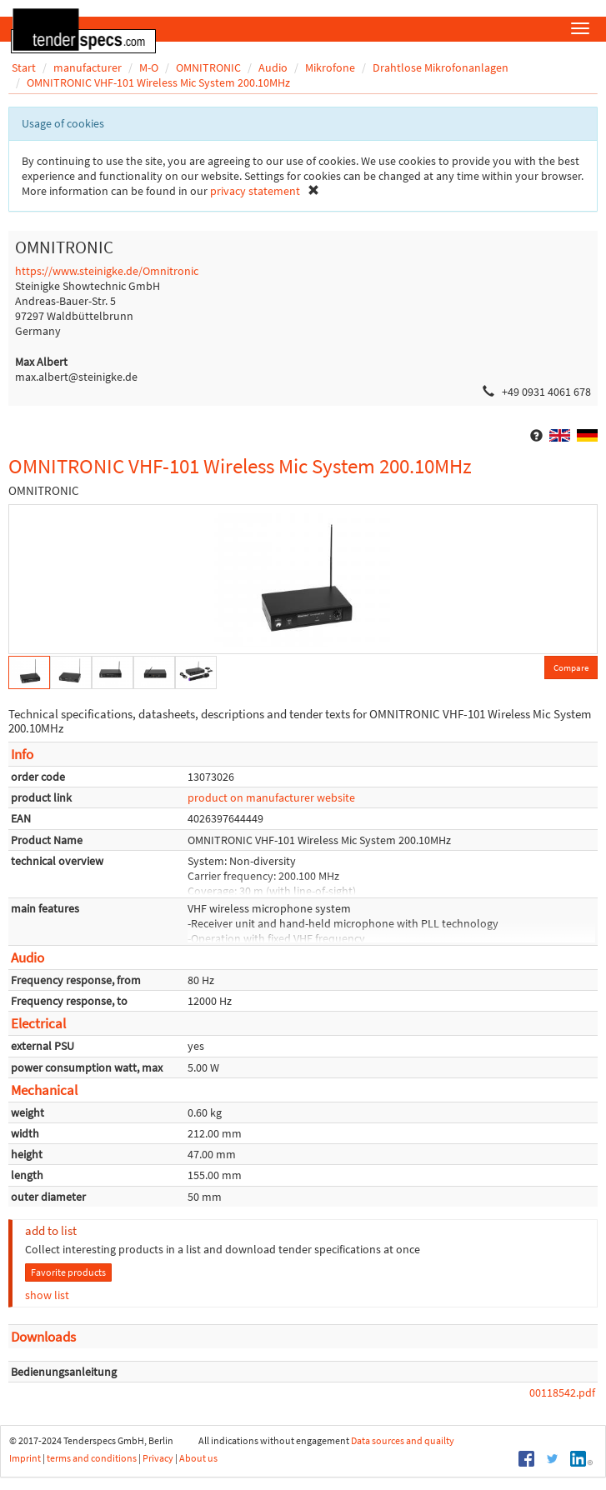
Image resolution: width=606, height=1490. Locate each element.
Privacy (158, 1458)
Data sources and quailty (402, 1440)
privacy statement (255, 190)
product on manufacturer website (271, 797)
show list (47, 1295)
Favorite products (68, 1272)
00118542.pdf (562, 1392)
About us (198, 1458)
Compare (570, 667)
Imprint (25, 1458)
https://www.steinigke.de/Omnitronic (106, 270)
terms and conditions (92, 1458)
